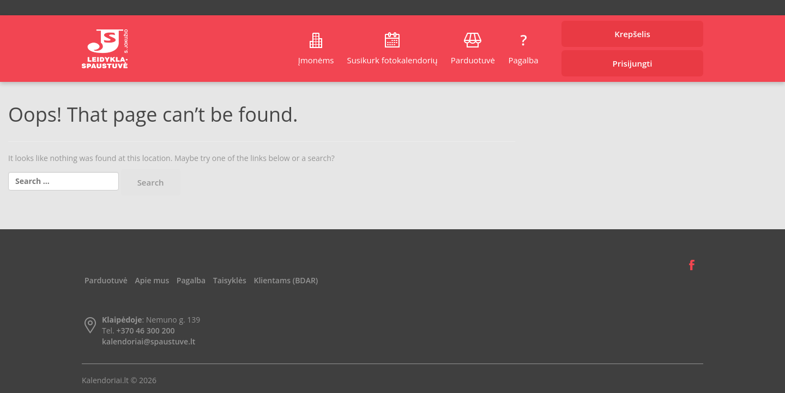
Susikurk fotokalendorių (392, 60)
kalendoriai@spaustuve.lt (148, 341)
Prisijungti (633, 63)
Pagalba (523, 60)
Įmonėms (316, 60)
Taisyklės (229, 280)
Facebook (692, 265)
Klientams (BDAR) (286, 280)
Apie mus (152, 280)
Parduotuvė (473, 60)
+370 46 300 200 (145, 330)
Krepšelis (632, 33)
